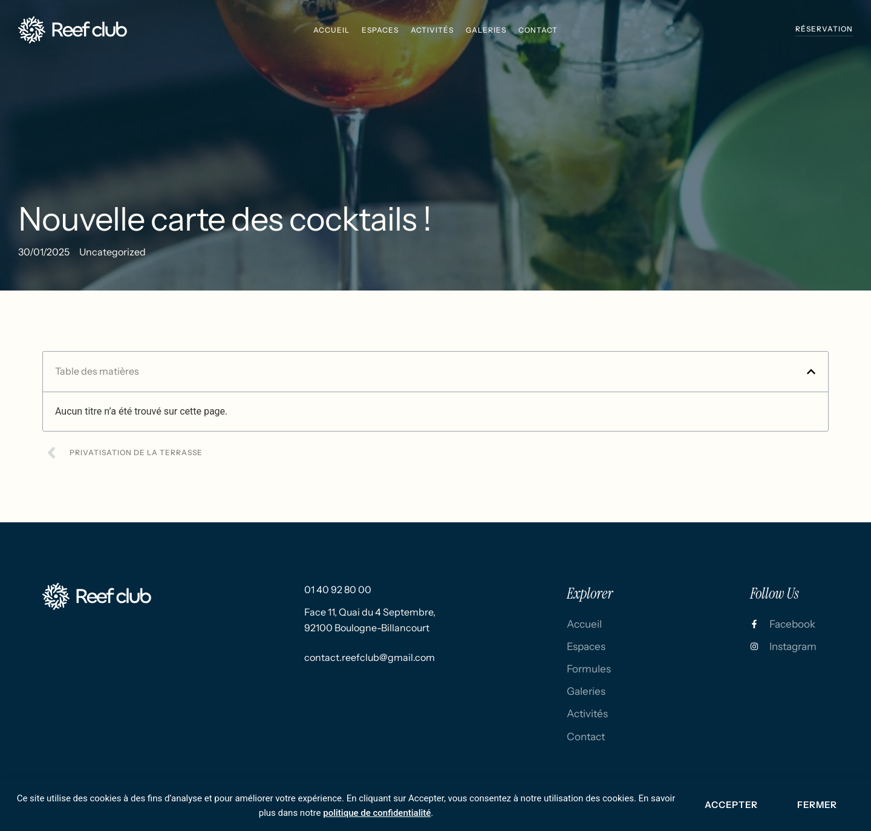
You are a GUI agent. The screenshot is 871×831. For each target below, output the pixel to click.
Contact (538, 29)
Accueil (331, 29)
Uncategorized (112, 252)
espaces (380, 29)
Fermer (817, 804)
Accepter (731, 804)
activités (432, 29)
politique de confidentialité (377, 812)
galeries (486, 29)
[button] (811, 371)
